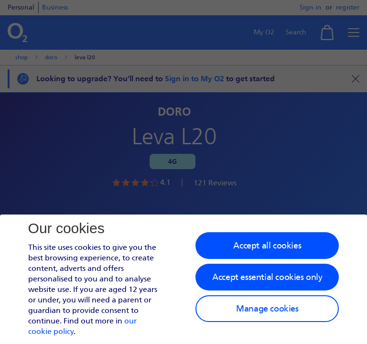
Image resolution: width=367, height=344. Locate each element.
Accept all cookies (267, 245)
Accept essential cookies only (267, 277)
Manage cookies (267, 308)
